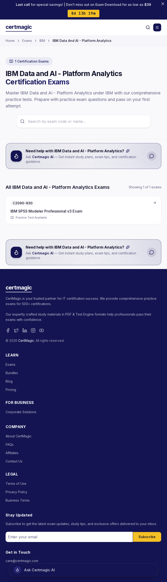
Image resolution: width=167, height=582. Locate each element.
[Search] (148, 27)
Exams (27, 41)
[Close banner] (162, 3)
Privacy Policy (16, 492)
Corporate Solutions (21, 412)
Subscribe (147, 537)
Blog (9, 381)
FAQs (10, 444)
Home (10, 41)
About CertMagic (18, 436)
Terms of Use (16, 484)
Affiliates (12, 453)
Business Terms (18, 500)
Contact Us (14, 461)
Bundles (12, 373)
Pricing (11, 390)
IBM (42, 41)
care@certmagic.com (22, 561)
